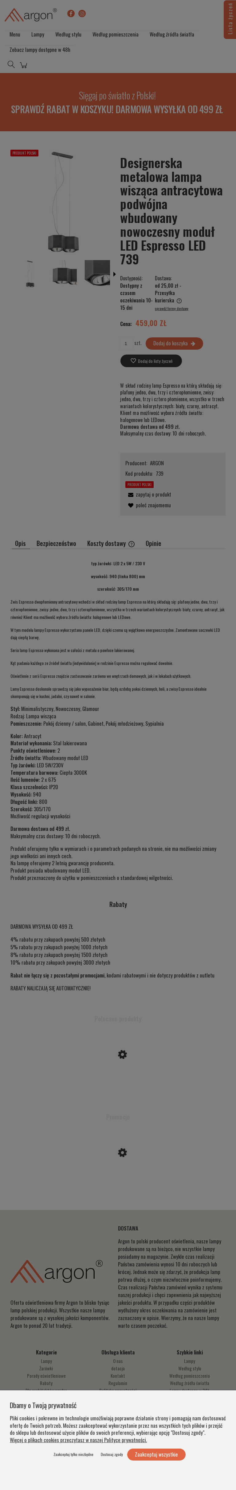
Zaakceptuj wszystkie (156, 1454)
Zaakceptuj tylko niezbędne (73, 1454)
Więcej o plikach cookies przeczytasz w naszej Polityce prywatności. (78, 1440)
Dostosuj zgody (112, 1454)
